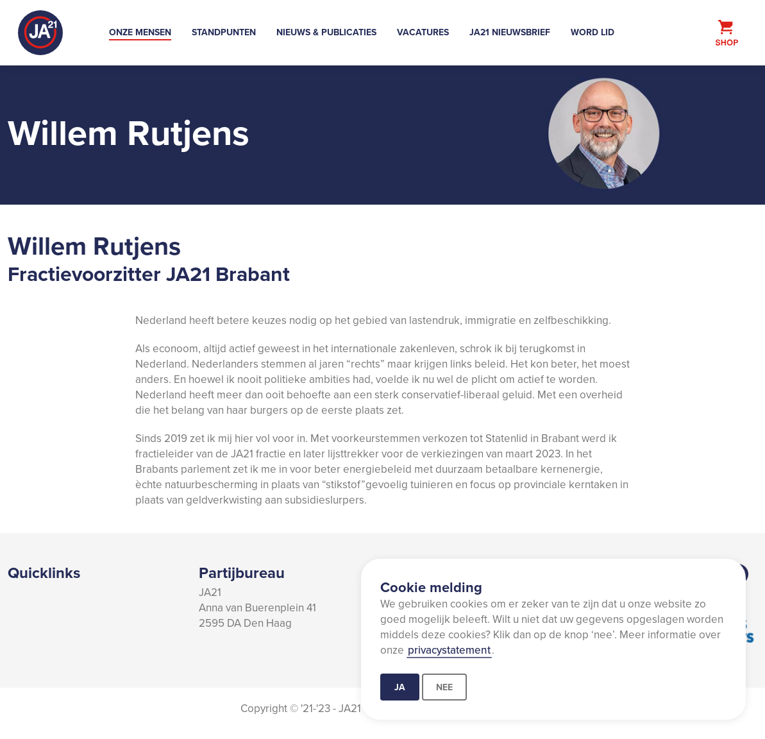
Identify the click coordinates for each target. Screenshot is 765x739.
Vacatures (423, 32)
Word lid (592, 32)
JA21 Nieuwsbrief (509, 32)
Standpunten (224, 32)
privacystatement (449, 650)
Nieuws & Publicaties (326, 32)
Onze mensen (140, 32)
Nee (444, 687)
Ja (399, 687)
